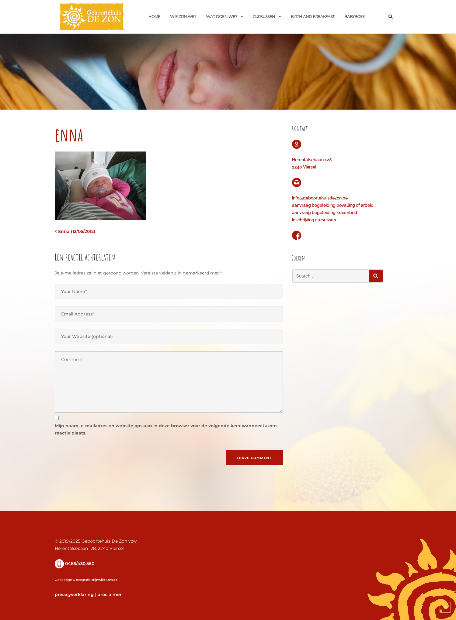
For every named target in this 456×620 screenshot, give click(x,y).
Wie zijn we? (183, 16)
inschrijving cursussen (314, 219)
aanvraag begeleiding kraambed (324, 212)
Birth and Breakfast (313, 16)
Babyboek (354, 16)
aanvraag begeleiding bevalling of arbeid (333, 205)
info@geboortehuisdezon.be (320, 198)
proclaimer (109, 594)
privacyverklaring (74, 594)
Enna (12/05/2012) (76, 231)
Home (154, 16)
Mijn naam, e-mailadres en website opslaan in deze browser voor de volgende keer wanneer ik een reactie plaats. (166, 429)
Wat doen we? (221, 16)
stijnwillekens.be (104, 580)
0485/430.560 (74, 563)
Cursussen (264, 16)
